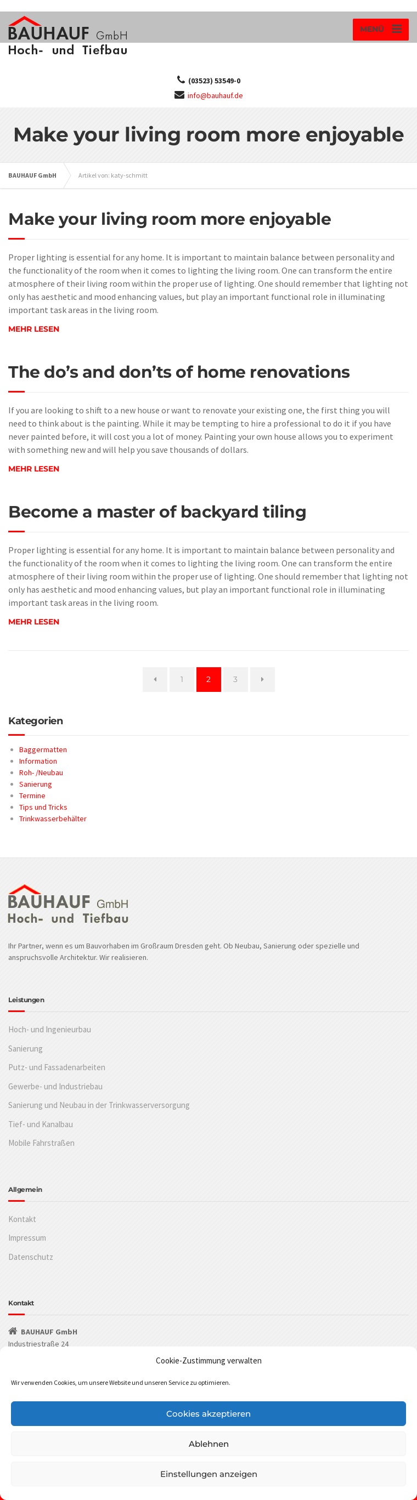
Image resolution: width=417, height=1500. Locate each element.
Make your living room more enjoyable (169, 219)
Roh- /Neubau (41, 772)
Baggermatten (43, 749)
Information (38, 761)
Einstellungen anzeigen (208, 1474)
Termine (32, 795)
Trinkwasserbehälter (53, 818)
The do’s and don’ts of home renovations (179, 372)
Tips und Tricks (43, 807)
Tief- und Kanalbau (40, 1124)
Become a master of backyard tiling (157, 512)
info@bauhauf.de (215, 95)
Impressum (27, 1237)
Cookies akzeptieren (208, 1413)
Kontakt (22, 1219)
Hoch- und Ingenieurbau (49, 1029)
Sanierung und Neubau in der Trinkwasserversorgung (99, 1105)
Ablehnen (209, 1444)
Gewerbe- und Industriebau (55, 1086)
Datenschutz (30, 1257)
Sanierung (35, 784)
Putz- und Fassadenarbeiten (56, 1067)
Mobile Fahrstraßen (41, 1143)
